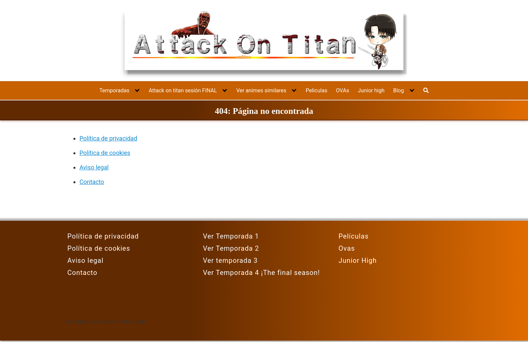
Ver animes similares (261, 90)
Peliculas (316, 90)
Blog (398, 90)
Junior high (371, 90)
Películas (353, 236)
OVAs (342, 90)
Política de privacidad (108, 138)
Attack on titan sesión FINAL (183, 90)
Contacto (91, 181)
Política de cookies (104, 152)
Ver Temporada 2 (231, 248)
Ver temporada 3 (230, 260)
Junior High (357, 260)
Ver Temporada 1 (231, 236)
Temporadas (114, 90)
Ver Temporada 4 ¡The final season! (261, 273)
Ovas (346, 248)
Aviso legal (94, 167)
